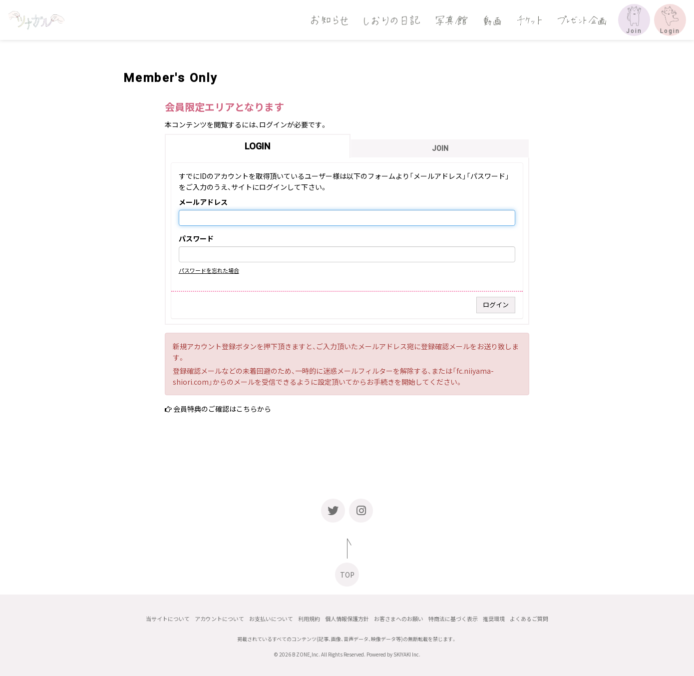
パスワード (196, 239)
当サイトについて (168, 619)
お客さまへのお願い (398, 619)
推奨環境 (494, 619)
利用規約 (309, 619)
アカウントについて (219, 619)
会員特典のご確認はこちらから (222, 409)
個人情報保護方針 (347, 619)
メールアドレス (203, 202)
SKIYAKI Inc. (406, 654)
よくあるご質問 (529, 619)
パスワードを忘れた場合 (209, 270)
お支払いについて (271, 619)
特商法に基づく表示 (453, 619)
